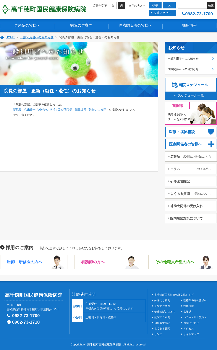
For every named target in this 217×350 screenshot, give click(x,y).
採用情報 (189, 25)
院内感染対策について (186, 218)
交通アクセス (162, 13)
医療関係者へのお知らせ (183, 69)
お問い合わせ (191, 323)
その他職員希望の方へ (174, 262)
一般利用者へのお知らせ (36, 37)
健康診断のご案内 (164, 311)
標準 (155, 5)
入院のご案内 (162, 306)
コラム (190, 169)
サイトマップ (191, 334)
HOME (10, 37)
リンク (158, 334)
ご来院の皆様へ (27, 25)
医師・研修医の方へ (24, 262)
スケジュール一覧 (191, 95)
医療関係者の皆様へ (135, 25)
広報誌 (190, 156)
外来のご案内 (162, 300)
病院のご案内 (81, 25)
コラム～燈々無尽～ (195, 317)
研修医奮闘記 (180, 181)
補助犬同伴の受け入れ (186, 206)
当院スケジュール (193, 85)
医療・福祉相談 (182, 132)
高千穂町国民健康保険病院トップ (173, 295)
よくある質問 (190, 193)
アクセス (188, 328)
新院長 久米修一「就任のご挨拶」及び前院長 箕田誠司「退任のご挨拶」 (61, 109)
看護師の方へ (93, 262)
